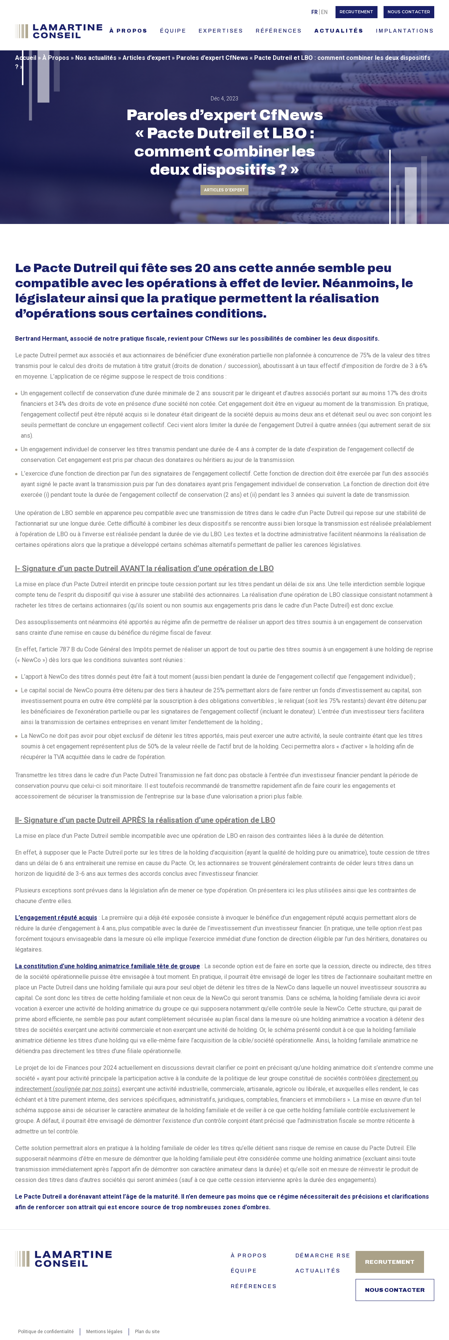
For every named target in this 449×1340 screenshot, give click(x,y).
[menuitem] (314, 12)
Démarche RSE (323, 1256)
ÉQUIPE (173, 31)
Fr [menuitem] (314, 12)
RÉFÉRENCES (279, 31)
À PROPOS (128, 31)
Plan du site (147, 1331)
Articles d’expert (146, 57)
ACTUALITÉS (339, 31)
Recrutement (356, 11)
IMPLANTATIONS (405, 31)
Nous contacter (409, 11)
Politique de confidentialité (46, 1331)
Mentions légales (104, 1331)
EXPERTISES (221, 31)
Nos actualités (96, 57)
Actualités (318, 1271)
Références (254, 1286)
